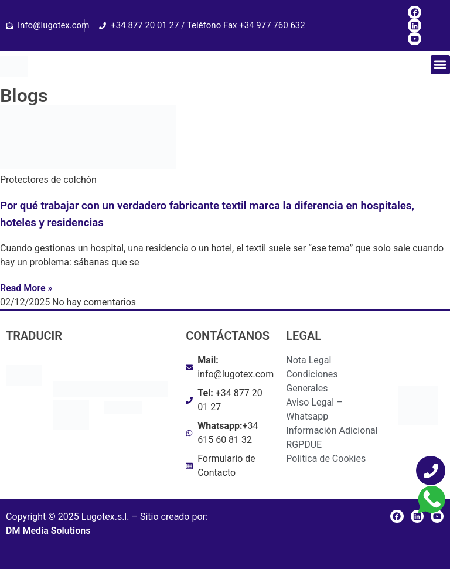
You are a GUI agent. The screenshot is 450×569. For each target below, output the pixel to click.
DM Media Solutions (48, 530)
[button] (440, 64)
